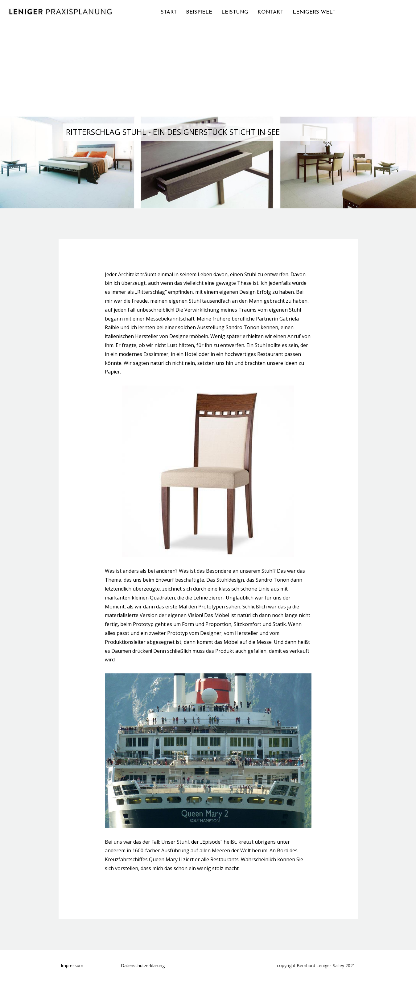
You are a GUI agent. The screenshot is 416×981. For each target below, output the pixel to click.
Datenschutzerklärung (143, 965)
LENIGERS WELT (314, 12)
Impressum (72, 965)
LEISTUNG (234, 12)
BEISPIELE (199, 12)
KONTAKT (270, 12)
